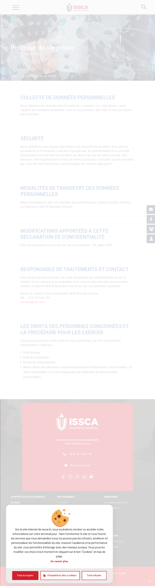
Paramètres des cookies (61, 575)
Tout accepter (25, 575)
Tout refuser (94, 575)
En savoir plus (59, 561)
